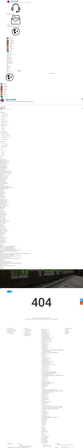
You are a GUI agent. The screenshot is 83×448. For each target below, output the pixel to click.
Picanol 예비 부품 (3, 201)
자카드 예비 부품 (4, 139)
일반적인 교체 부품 (4, 134)
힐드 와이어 (2, 216)
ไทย (9, 44)
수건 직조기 (3, 119)
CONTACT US (9, 443)
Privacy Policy (63, 447)
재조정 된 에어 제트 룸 (4, 188)
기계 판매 (8, 57)
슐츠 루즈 (2, 194)
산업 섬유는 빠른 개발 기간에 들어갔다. (7, 254)
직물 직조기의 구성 (3, 264)
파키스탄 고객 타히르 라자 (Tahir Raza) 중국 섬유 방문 (10, 249)
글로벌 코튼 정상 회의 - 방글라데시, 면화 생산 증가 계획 (10, 256)
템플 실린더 (2, 207)
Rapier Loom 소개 (3, 260)
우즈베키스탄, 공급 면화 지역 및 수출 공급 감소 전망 (10, 258)
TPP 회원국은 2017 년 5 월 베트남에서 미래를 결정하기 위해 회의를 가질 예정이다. (15, 253)
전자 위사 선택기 (3, 211)
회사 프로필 (9, 61)
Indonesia (10, 48)
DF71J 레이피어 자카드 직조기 (5, 171)
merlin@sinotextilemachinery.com (13, 26)
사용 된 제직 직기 (10, 53)
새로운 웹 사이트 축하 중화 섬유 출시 (7, 247)
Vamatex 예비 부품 (3, 203)
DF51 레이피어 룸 (3, 164)
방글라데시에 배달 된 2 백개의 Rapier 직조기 (8, 251)
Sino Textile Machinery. (16, 447)
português (10, 40)
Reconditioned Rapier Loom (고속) (6, 187)
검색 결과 (44, 422)
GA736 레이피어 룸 (3, 167)
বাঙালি (9, 50)
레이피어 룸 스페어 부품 (5, 135)
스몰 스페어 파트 (3, 206)
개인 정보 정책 (9, 63)
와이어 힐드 (2, 233)
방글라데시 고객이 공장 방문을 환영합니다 (8, 246)
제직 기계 (8, 52)
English (10, 38)
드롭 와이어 (2, 212)
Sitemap (56, 447)
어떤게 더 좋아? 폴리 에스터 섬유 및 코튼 (7, 265)
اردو (9, 51)
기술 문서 (8, 68)
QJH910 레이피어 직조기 (4, 161)
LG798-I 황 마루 (3, 180)
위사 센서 (2, 210)
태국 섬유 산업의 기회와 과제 (5, 257)
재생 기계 (8, 55)
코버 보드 (2, 235)
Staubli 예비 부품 (3, 229)
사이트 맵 (44, 429)
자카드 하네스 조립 (3, 237)
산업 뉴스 (8, 67)
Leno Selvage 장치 (3, 213)
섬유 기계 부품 (9, 58)
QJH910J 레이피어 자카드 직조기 (6, 173)
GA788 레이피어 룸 (3, 168)
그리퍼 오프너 (2, 223)
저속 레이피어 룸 (4, 116)
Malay (9, 46)
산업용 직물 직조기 (4, 121)
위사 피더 (2, 209)
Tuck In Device (3, 218)
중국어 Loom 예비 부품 (4, 205)
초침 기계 (8, 56)
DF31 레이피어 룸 (3, 163)
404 (10, 291)
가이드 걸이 (2, 227)
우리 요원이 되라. (10, 62)
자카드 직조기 (3, 117)
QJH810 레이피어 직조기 (4, 162)
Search (19, 70)
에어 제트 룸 (3, 123)
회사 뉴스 (8, 65)
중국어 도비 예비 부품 (4, 230)
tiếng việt (10, 43)
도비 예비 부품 (4, 137)
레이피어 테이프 (3, 225)
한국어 (10, 39)
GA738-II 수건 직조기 (4, 177)
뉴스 (7, 64)
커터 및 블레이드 (3, 219)
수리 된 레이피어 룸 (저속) (5, 186)
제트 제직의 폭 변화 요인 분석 (5, 262)
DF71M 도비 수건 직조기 (4, 175)
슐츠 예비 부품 (2, 204)
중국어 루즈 (2, 191)
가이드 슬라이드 (3, 215)
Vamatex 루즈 (2, 193)
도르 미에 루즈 (2, 197)
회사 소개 (8, 59)
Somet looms (2, 195)
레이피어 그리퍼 (3, 222)
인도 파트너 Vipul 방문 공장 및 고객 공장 (7, 248)
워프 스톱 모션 (2, 217)
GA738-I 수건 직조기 (4, 176)
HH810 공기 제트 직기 (4, 182)
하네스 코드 (2, 236)
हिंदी (9, 47)
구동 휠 (1, 224)
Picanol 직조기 (3, 192)
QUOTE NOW (52, 73)
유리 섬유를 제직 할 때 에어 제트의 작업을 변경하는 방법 (10, 263)
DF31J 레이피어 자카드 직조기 (5, 170)
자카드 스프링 (2, 234)
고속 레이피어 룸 (4, 114)
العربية (9, 42)
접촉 (1, 155)
